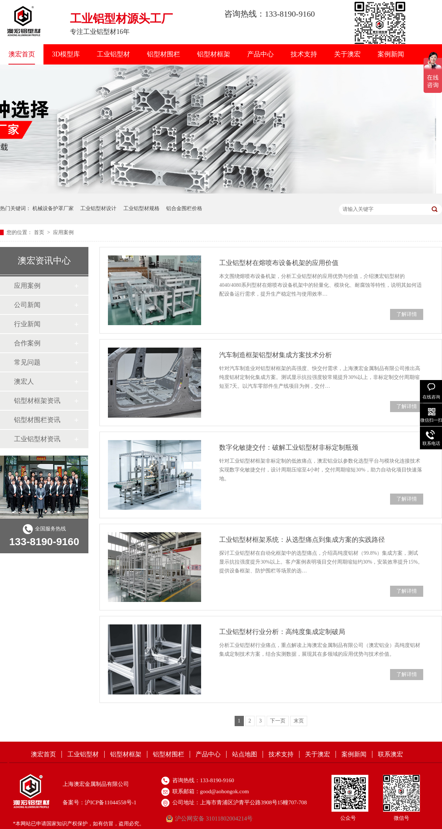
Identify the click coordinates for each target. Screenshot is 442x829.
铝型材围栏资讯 (37, 420)
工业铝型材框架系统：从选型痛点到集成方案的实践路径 (302, 539)
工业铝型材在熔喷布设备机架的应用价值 (278, 263)
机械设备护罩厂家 (53, 208)
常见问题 (27, 362)
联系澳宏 (390, 754)
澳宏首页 (21, 54)
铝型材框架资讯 (37, 400)
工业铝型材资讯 (37, 439)
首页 (40, 232)
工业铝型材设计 (98, 208)
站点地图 (244, 754)
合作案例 (27, 343)
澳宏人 (24, 381)
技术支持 (304, 54)
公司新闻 (27, 305)
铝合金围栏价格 (184, 208)
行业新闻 (27, 324)
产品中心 (260, 54)
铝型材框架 (213, 54)
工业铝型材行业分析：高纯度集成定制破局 (282, 631)
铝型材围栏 (163, 54)
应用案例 (63, 232)
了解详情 (406, 314)
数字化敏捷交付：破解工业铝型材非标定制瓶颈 (288, 447)
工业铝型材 (113, 54)
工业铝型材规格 (141, 208)
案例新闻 (391, 54)
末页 (299, 721)
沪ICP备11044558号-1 (110, 802)
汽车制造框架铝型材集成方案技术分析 (275, 355)
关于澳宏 (347, 54)
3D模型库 (66, 54)
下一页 (277, 721)
